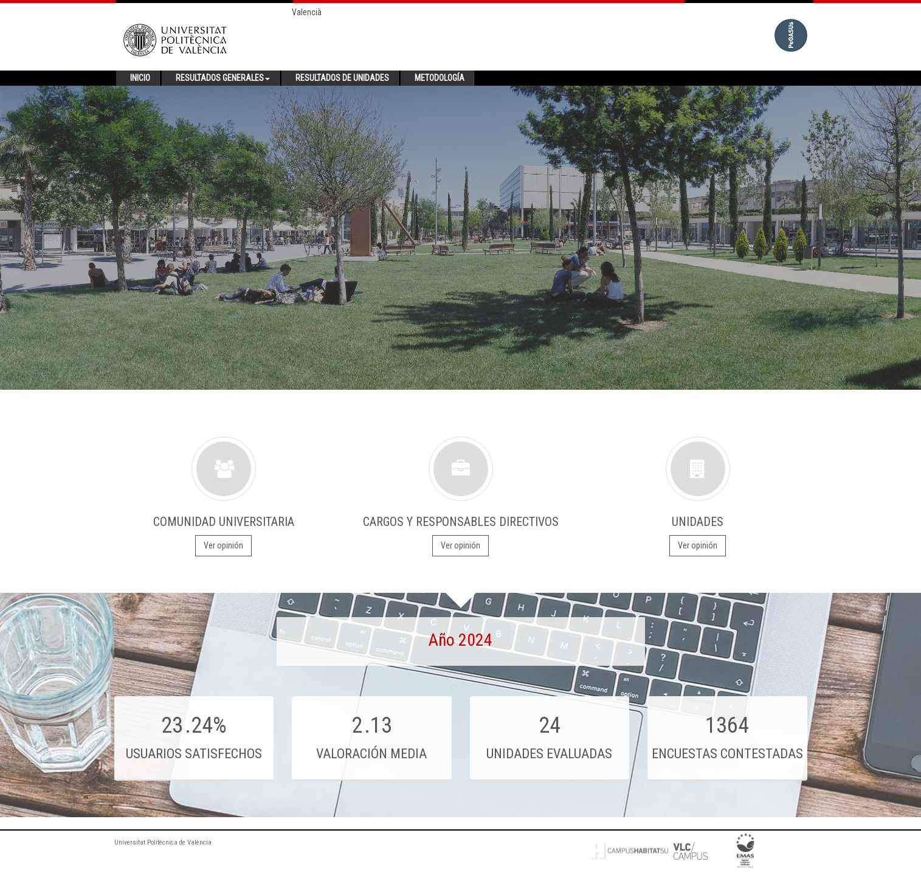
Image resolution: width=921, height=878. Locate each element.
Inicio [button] (140, 78)
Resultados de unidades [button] (342, 78)
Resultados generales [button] (223, 78)
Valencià (307, 12)
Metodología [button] (439, 78)
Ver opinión (223, 545)
